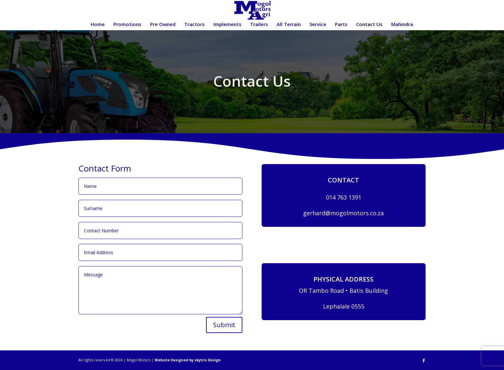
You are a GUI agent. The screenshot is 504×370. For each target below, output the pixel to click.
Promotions (127, 24)
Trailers (259, 24)
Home (98, 24)
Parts (341, 24)
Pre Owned (163, 24)
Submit (224, 324)
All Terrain (289, 24)
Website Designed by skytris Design (188, 359)
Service (318, 24)
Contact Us (369, 24)
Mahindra (402, 24)
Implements (227, 24)
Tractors (194, 24)
